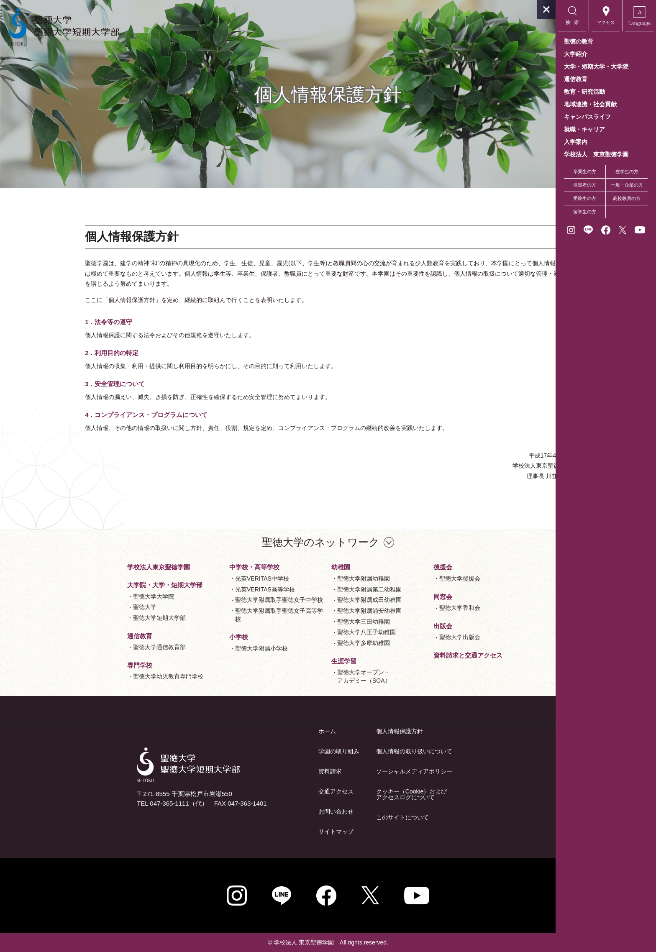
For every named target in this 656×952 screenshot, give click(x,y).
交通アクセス (285, 791)
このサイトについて (352, 817)
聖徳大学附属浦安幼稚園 (319, 610)
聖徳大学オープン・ (314, 677)
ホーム (277, 731)
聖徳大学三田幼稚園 (313, 621)
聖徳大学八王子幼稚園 (316, 632)
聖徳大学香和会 (409, 607)
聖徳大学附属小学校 (211, 648)
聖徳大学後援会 (409, 578)
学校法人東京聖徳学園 (108, 567)
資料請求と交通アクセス (417, 655)
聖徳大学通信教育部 (109, 647)
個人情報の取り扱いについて (364, 751)
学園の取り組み (288, 751)
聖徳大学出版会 (409, 637)
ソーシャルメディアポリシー (364, 771)
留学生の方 (584, 211)
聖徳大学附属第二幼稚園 (319, 589)
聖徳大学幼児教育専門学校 (118, 676)
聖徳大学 (94, 607)
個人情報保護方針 (349, 731)
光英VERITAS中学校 (212, 578)
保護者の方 (584, 184)
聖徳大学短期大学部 (109, 617)
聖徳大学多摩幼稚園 (313, 643)
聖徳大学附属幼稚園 (313, 578)
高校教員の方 (627, 198)
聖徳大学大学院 (103, 596)
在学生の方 (626, 171)
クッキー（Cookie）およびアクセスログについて (361, 794)
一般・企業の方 (627, 184)
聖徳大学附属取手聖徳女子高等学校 (229, 614)
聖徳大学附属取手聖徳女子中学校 (229, 599)
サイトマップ (285, 831)
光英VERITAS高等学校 (215, 589)
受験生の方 (584, 198)
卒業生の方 (584, 171)
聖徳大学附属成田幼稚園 (319, 599)
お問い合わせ (285, 811)
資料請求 (280, 771)
